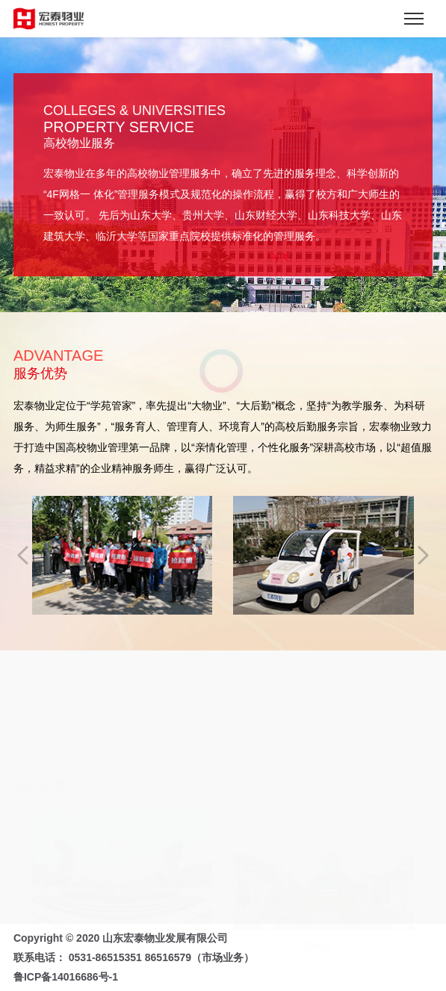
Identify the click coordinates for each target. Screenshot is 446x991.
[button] (22, 555)
